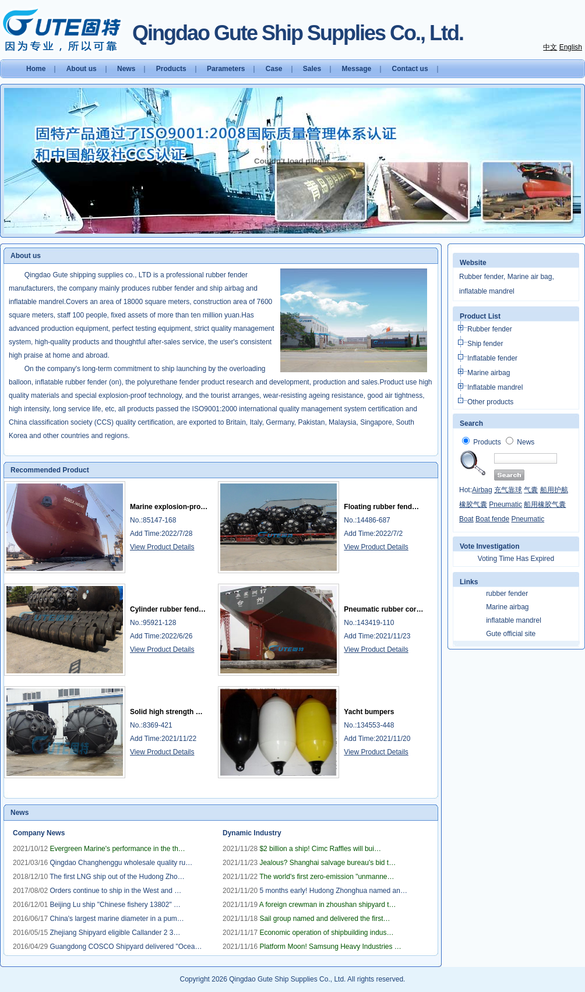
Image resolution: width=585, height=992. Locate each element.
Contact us (410, 69)
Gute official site (510, 634)
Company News (39, 833)
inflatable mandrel (513, 620)
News (126, 69)
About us (81, 69)
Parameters (226, 69)
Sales (312, 69)
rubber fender (507, 593)
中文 (550, 47)
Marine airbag (488, 373)
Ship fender (485, 344)
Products (171, 69)
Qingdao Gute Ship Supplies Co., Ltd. (287, 979)
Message (357, 69)
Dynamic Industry (252, 833)
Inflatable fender (492, 358)
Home (35, 69)
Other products (490, 402)
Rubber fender (489, 329)
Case (274, 69)
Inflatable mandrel (495, 387)
